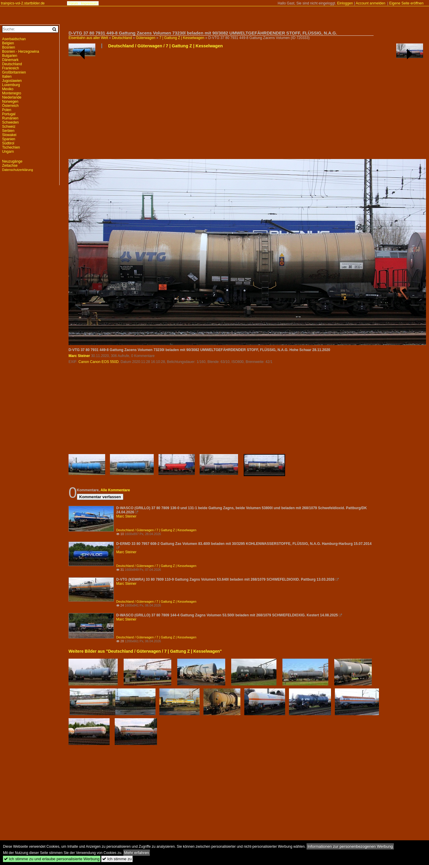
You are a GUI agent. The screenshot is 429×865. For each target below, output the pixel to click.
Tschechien (11, 147)
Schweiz (8, 126)
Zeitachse (10, 165)
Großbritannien (14, 72)
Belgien (8, 43)
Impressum (89, 3)
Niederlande (11, 97)
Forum (73, 3)
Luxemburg (11, 85)
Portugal (8, 114)
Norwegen (10, 101)
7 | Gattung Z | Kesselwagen (181, 38)
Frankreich (10, 68)
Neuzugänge (12, 161)
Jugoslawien (12, 81)
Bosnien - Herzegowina (20, 51)
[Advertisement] (246, 106)
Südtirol (8, 143)
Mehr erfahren (136, 852)
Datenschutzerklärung (17, 170)
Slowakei (9, 135)
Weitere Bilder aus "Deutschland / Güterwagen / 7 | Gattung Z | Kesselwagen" (145, 651)
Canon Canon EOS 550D (98, 362)
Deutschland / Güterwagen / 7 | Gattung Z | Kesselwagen (165, 45)
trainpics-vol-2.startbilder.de (23, 3)
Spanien (8, 139)
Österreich (10, 106)
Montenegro (11, 93)
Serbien (8, 131)
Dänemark (10, 60)
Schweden (10, 122)
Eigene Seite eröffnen (406, 3)
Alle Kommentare (115, 490)
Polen (6, 110)
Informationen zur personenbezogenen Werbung (350, 846)
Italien (7, 76)
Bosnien (8, 47)
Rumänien (10, 118)
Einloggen (345, 3)
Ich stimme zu (117, 859)
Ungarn (8, 151)
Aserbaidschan (14, 39)
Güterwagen (145, 38)
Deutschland (122, 38)
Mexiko (7, 89)
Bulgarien (9, 56)
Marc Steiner (79, 356)
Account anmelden (370, 3)
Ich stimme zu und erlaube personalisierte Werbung (52, 859)
